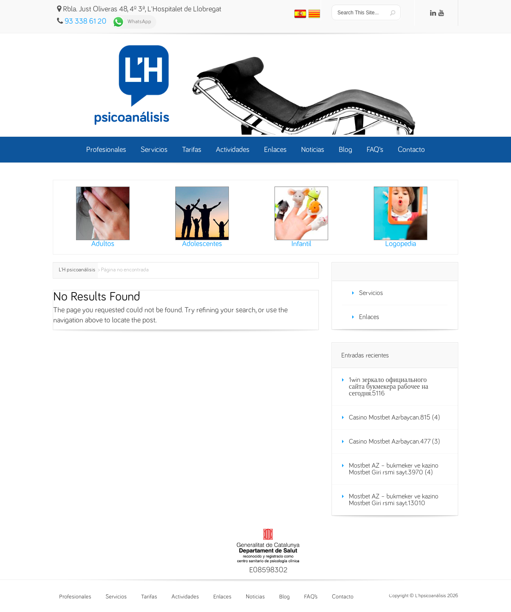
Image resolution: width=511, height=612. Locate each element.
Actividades (185, 597)
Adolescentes (202, 217)
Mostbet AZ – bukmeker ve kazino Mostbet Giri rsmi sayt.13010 (393, 499)
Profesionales (75, 597)
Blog (284, 597)
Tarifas (149, 597)
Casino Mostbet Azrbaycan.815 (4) (394, 417)
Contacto (342, 597)
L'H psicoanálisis (77, 270)
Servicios (371, 293)
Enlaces (369, 317)
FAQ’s (311, 597)
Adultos (103, 217)
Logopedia (400, 217)
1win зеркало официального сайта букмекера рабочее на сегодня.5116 (388, 386)
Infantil (301, 217)
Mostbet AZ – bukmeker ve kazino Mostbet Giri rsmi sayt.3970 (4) (393, 469)
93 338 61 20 (85, 21)
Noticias (255, 597)
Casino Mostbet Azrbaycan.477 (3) (394, 441)
